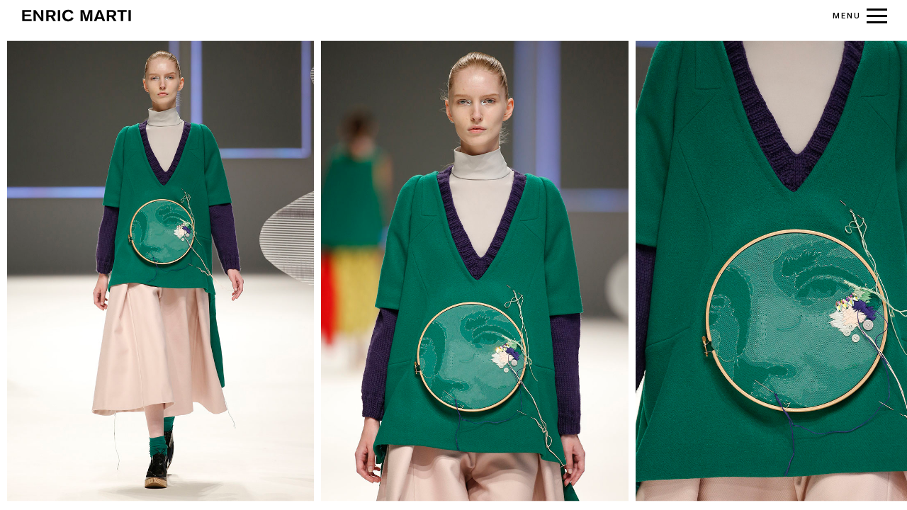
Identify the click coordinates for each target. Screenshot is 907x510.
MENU (847, 16)
